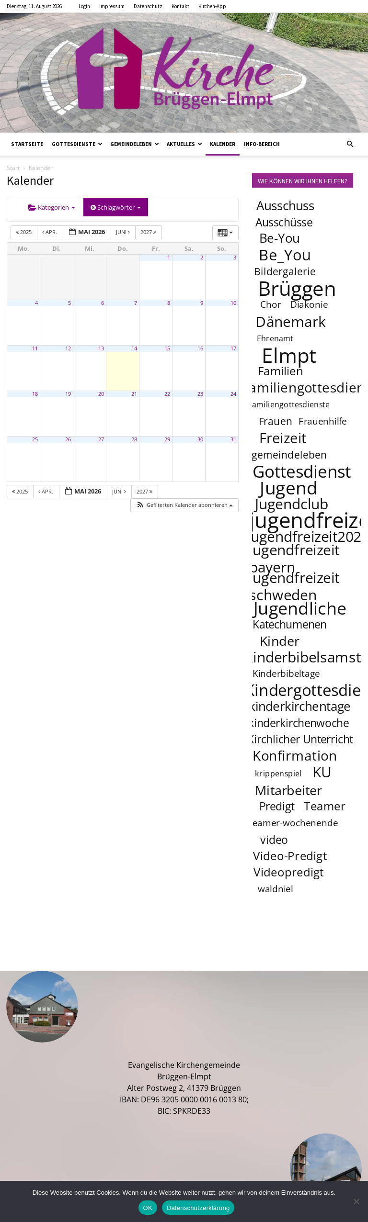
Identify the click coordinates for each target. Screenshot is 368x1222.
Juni (123, 231)
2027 (149, 231)
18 (35, 394)
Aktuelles (184, 144)
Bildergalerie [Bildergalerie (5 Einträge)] (285, 271)
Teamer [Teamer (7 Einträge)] (325, 806)
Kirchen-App (212, 6)
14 (134, 348)
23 (200, 394)
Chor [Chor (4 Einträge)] (270, 304)
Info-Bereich (262, 144)
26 (68, 439)
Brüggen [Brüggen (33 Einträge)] (297, 287)
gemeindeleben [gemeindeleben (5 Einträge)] (289, 454)
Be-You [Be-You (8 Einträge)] (279, 238)
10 (233, 303)
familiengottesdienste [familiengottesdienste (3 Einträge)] (289, 404)
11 (35, 348)
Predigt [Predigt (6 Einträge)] (277, 806)
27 (101, 439)
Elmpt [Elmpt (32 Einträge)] (289, 354)
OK (147, 1207)
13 (101, 348)
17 (233, 348)
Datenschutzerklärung (198, 1207)
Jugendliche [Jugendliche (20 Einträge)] (299, 608)
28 (134, 439)
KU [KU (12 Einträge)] (322, 771)
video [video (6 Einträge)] (274, 839)
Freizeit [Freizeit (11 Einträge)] (283, 438)
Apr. (50, 231)
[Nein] (356, 1201)
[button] (349, 144)
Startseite (27, 144)
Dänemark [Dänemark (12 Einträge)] (290, 321)
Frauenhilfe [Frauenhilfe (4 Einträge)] (323, 421)
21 (134, 394)
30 (200, 439)
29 (167, 439)
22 (167, 394)
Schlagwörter (116, 207)
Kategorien (51, 207)
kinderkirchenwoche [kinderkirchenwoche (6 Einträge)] (298, 723)
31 (233, 439)
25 (35, 439)
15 (167, 348)
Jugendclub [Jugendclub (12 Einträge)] (291, 503)
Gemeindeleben (134, 144)
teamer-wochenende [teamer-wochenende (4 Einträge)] (293, 823)
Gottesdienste (77, 144)
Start (13, 168)
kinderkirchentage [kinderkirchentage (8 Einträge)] (300, 706)
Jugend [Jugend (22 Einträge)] (288, 487)
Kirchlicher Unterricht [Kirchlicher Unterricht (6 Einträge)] (300, 739)
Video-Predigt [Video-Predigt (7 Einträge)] (290, 855)
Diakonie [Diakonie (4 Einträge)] (309, 304)
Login (84, 6)
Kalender (222, 144)
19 (68, 394)
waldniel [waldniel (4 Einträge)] (275, 889)
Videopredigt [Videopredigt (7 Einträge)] (288, 872)
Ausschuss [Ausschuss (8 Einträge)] (285, 205)
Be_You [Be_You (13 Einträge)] (285, 254)
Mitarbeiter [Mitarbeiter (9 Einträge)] (288, 789)
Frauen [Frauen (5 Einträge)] (276, 421)
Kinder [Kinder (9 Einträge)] (279, 640)
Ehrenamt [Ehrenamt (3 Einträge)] (275, 338)
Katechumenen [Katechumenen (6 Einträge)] (290, 624)
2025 (24, 231)
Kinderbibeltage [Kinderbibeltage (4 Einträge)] (286, 673)
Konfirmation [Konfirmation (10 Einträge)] (295, 755)
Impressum (112, 6)
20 (101, 394)
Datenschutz (148, 6)
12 (68, 348)
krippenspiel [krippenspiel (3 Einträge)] (278, 773)
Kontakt (180, 6)
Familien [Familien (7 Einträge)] (280, 371)
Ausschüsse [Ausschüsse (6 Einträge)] (283, 222)
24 (233, 394)
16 (200, 348)
